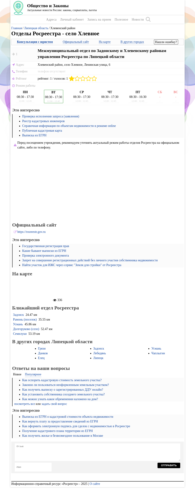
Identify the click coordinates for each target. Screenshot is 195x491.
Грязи (42, 348)
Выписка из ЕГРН (34, 135)
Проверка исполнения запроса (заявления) (50, 116)
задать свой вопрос (54, 404)
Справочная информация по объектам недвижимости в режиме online (69, 126)
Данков (43, 353)
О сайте (95, 484)
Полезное (121, 19)
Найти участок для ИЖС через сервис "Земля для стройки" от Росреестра (71, 265)
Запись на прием (99, 19)
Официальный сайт (76, 42)
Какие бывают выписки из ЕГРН (44, 251)
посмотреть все (24, 404)
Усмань (18, 324)
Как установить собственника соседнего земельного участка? (63, 394)
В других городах (132, 42)
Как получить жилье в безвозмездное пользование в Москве (62, 435)
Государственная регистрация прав (45, 246)
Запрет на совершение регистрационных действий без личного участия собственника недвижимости (90, 260)
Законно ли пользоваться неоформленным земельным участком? (65, 385)
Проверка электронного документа (45, 255)
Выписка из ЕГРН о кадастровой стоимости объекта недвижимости (67, 416)
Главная (16, 28)
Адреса (51, 19)
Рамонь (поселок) (25, 319)
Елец (41, 358)
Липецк (98, 358)
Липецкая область (36, 28)
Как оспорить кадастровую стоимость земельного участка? (62, 380)
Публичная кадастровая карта (42, 130)
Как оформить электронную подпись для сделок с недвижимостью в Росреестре (76, 426)
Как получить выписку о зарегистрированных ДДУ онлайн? (62, 389)
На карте (105, 42)
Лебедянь (99, 353)
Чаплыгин (158, 353)
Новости (138, 19)
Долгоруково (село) (26, 329)
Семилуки (20, 333)
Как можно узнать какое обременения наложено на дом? (60, 399)
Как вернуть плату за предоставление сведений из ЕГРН (60, 421)
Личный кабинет (72, 19)
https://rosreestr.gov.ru (31, 232)
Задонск (18, 314)
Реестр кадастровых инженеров (43, 121)
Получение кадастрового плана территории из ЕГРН (57, 431)
